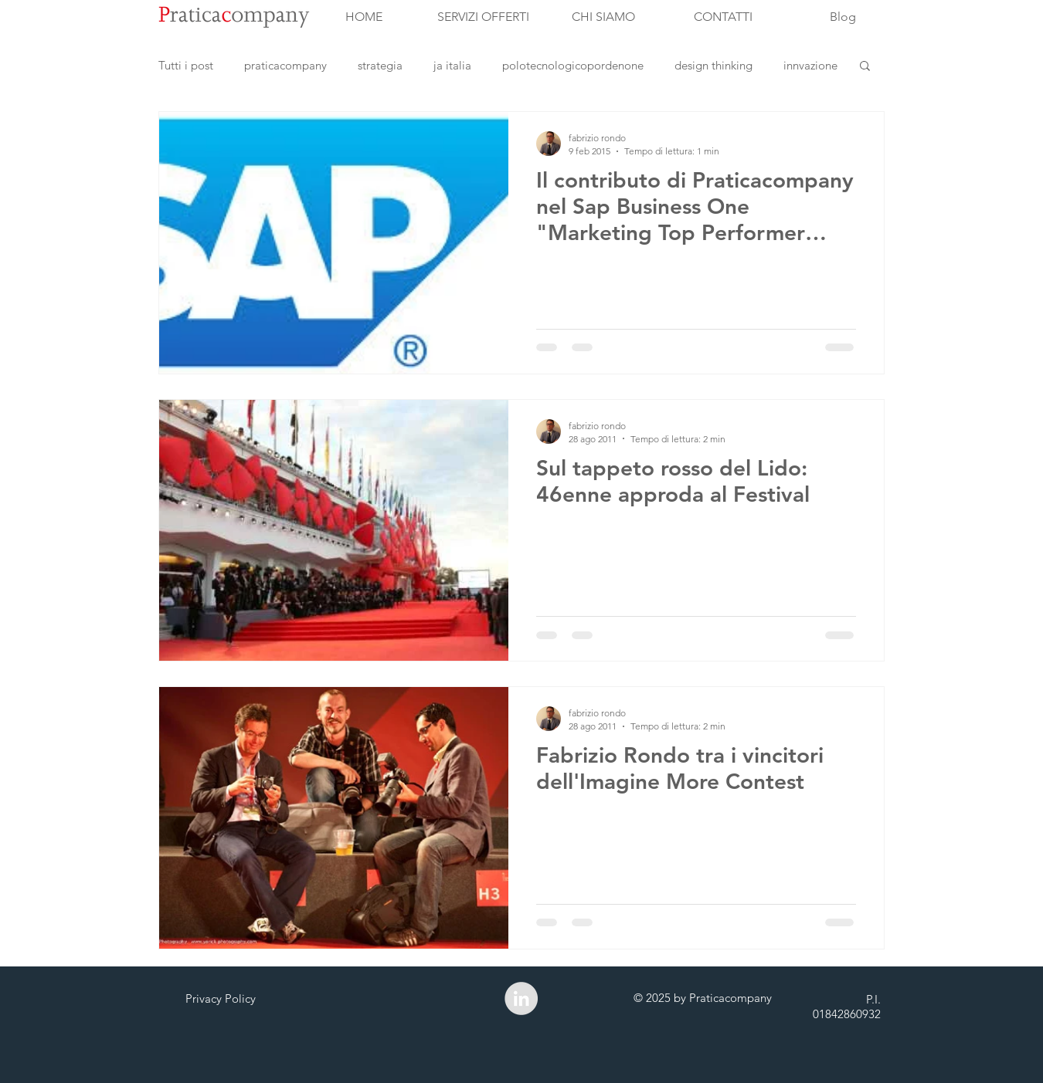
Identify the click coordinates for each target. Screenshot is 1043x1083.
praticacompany (285, 65)
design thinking (713, 65)
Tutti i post (185, 65)
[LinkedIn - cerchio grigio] (521, 998)
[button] (865, 67)
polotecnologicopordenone (573, 65)
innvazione (810, 65)
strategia (380, 65)
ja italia (452, 65)
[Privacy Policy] (220, 998)
